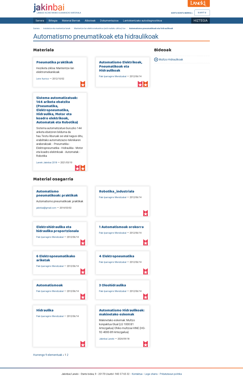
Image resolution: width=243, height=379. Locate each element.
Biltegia (53, 20)
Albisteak (90, 20)
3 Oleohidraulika (112, 285)
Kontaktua (137, 374)
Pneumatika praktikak (54, 62)
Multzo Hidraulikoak (171, 59)
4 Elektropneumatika (116, 256)
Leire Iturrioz (42, 78)
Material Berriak (71, 20)
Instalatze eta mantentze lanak (56, 28)
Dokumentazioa (109, 20)
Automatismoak (49, 285)
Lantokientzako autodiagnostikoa (142, 20)
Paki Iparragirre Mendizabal (112, 76)
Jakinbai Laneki (106, 339)
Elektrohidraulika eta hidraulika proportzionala (57, 229)
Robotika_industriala (116, 192)
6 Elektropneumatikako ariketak (55, 258)
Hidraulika (44, 310)
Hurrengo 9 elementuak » (49, 354)
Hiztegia (201, 20)
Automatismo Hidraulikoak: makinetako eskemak (121, 312)
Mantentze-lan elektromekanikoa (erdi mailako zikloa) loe (99, 28)
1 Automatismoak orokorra (121, 227)
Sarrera (39, 20)
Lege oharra (151, 374)
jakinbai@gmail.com (46, 208)
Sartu (202, 12)
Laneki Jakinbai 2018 (46, 162)
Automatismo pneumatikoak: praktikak (57, 194)
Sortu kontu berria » (182, 13)
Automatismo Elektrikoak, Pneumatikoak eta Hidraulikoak (120, 67)
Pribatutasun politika (171, 374)
